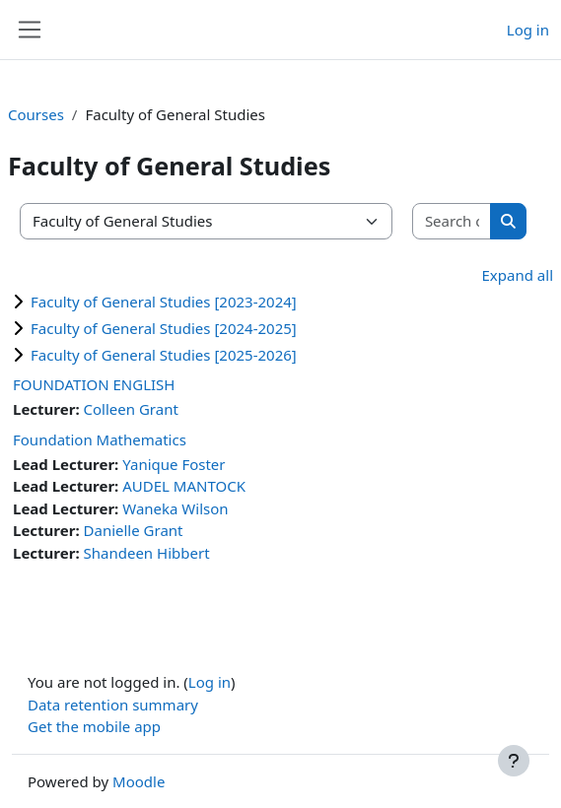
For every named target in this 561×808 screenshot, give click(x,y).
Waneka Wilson (175, 508)
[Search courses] (452, 221)
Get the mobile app (94, 726)
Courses (36, 114)
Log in (528, 29)
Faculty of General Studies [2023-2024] (164, 301)
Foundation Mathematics (99, 439)
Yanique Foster (173, 464)
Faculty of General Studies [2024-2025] (164, 328)
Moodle (138, 781)
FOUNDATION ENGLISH (94, 384)
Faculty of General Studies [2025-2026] (164, 355)
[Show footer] (513, 760)
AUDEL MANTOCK (183, 486)
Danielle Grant (133, 530)
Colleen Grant (131, 409)
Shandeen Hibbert (147, 553)
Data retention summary (113, 704)
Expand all (517, 275)
